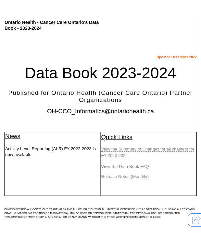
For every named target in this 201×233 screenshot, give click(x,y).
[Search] (32, 10)
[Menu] (9, 10)
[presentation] (9, 10)
